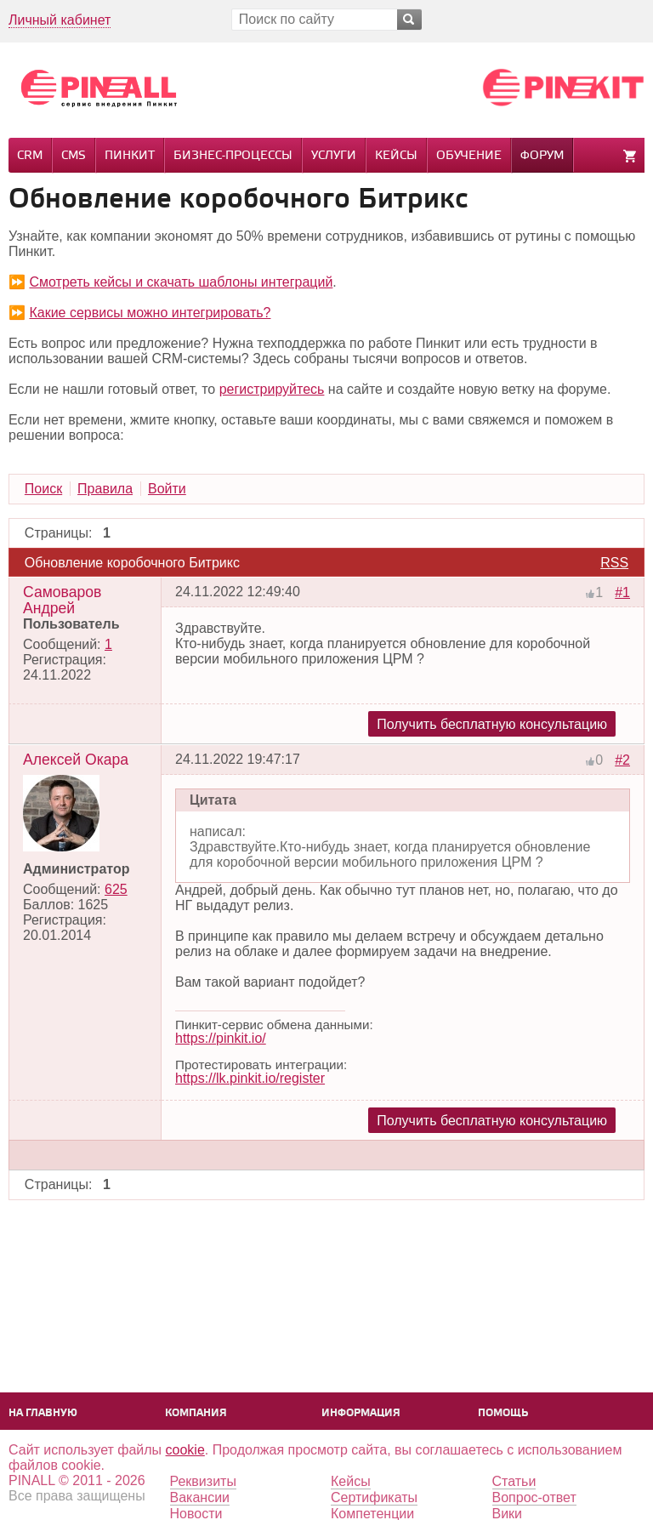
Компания (196, 1413)
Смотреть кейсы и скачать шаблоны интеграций (180, 282)
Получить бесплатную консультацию (492, 724)
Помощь (503, 1413)
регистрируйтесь (272, 389)
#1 (622, 592)
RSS (614, 562)
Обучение (469, 156)
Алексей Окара (75, 759)
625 (116, 889)
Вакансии (200, 1497)
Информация (360, 1413)
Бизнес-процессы (232, 156)
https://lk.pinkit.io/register (250, 1078)
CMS (73, 156)
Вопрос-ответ (534, 1497)
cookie (185, 1450)
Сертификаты (374, 1497)
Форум (542, 156)
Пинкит (130, 156)
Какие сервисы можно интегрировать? (149, 312)
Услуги (333, 156)
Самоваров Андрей (62, 600)
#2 (622, 760)
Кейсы (396, 156)
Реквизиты (203, 1481)
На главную (43, 1413)
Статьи (514, 1481)
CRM (30, 156)
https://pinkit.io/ (220, 1038)
